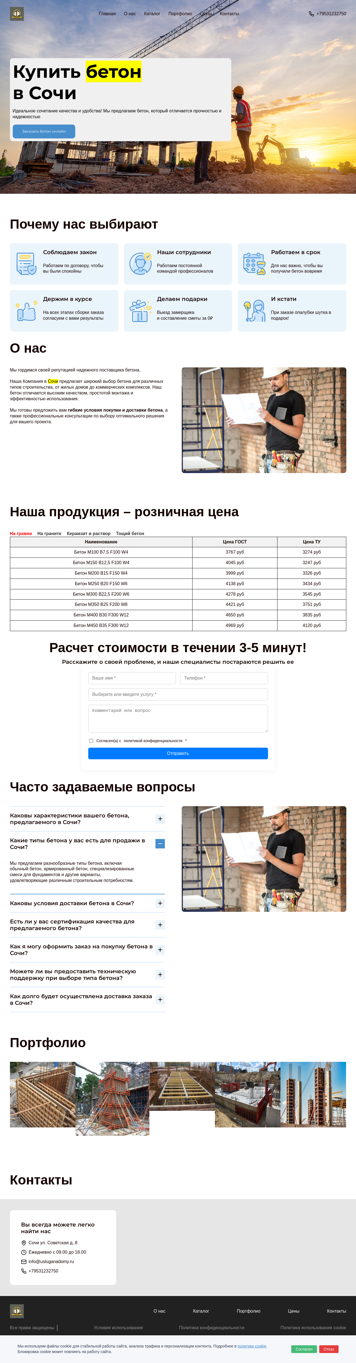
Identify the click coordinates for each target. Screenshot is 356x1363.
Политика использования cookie (313, 1327)
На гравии (21, 533)
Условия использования (118, 1327)
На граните (49, 533)
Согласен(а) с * (138, 740)
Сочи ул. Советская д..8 (53, 1242)
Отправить (178, 753)
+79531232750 (331, 13)
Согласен (304, 1349)
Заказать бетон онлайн (44, 131)
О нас (130, 13)
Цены (206, 13)
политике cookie (252, 1346)
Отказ (329, 1349)
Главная (107, 13)
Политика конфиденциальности (211, 1327)
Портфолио (180, 13)
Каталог (201, 1311)
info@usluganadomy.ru (51, 1261)
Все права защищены (32, 1327)
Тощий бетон (130, 533)
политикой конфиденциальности (153, 741)
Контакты (229, 13)
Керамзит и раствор (89, 533)
